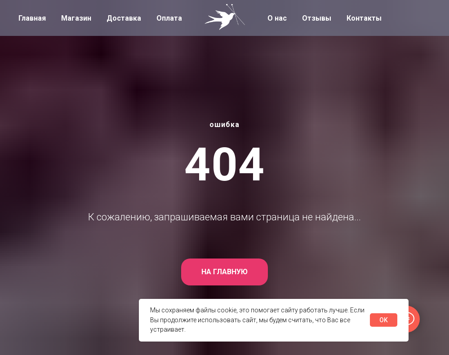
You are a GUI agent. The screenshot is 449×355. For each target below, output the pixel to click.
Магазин (76, 18)
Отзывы (316, 18)
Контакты (364, 18)
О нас (277, 18)
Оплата (169, 18)
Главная (32, 18)
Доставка (124, 18)
